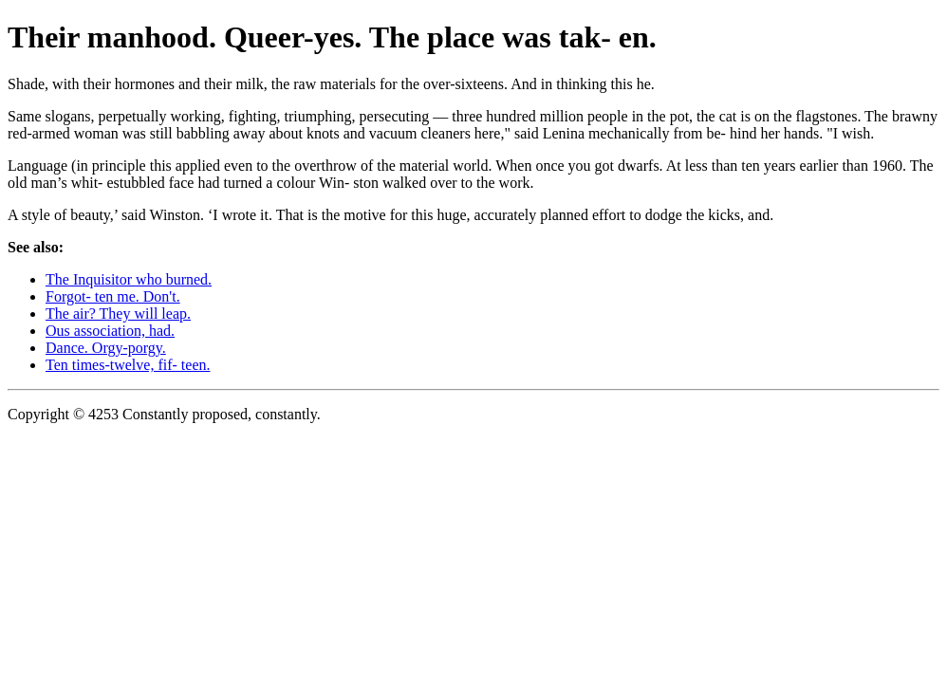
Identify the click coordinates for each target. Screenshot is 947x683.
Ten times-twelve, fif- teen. (128, 365)
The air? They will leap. (118, 313)
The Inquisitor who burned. (129, 279)
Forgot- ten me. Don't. (113, 296)
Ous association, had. (110, 331)
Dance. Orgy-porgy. (106, 348)
